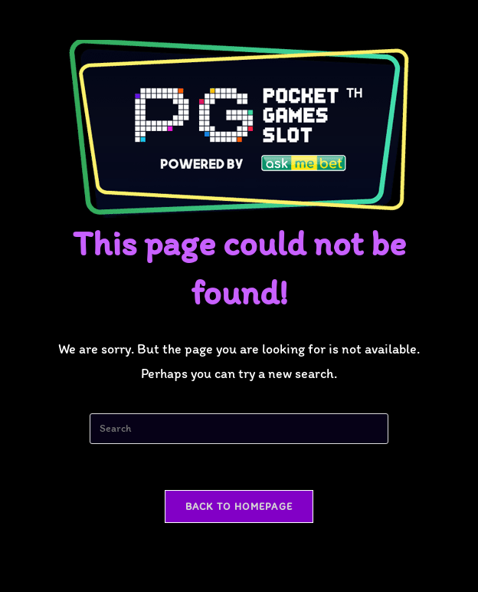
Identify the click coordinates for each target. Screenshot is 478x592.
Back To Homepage (239, 506)
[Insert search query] (239, 428)
